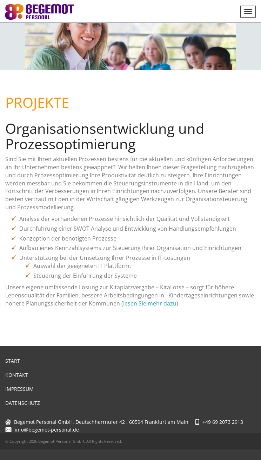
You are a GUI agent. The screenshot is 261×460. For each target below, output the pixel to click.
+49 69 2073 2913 (222, 422)
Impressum (19, 389)
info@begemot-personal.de (47, 429)
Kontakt (16, 375)
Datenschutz (22, 403)
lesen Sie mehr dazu (149, 303)
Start (12, 360)
